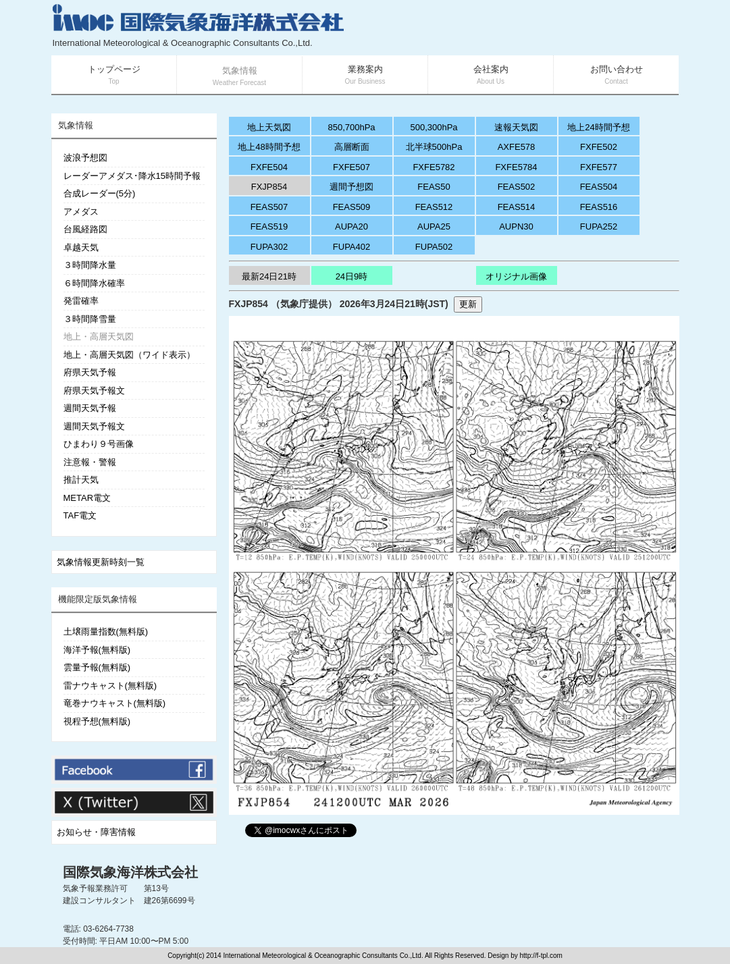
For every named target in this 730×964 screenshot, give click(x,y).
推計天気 (81, 480)
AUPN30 (516, 226)
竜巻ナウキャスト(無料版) (114, 703)
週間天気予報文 (94, 426)
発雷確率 (81, 301)
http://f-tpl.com (541, 955)
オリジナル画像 (516, 276)
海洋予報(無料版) (97, 650)
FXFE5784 (516, 167)
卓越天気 (81, 247)
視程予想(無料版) (97, 721)
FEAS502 (517, 187)
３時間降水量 (89, 265)
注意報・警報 (89, 462)
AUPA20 (351, 226)
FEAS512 (434, 207)
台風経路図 (85, 229)
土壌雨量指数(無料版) (106, 631)
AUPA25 (433, 226)
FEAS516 (599, 207)
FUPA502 (433, 247)
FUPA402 (351, 247)
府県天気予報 (89, 372)
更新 (468, 304)
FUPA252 (598, 226)
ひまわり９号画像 (98, 444)
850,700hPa (351, 127)
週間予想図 (351, 187)
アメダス (81, 212)
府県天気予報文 (94, 390)
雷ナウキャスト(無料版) (110, 685)
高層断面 (351, 147)
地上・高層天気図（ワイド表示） (129, 355)
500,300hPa (433, 127)
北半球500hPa (434, 147)
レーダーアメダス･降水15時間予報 (132, 176)
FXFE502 (598, 147)
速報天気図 (516, 127)
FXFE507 (351, 167)
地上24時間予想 (598, 127)
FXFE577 (598, 167)
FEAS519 (269, 226)
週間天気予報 (89, 408)
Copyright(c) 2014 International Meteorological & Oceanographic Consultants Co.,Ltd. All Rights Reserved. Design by (343, 955)
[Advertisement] (518, 27)
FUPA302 (269, 247)
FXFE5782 (433, 167)
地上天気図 (269, 127)
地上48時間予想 (269, 147)
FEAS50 (433, 187)
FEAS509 (352, 207)
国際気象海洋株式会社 (130, 872)
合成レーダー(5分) (99, 193)
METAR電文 (87, 498)
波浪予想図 (85, 158)
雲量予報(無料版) (97, 667)
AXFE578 (517, 147)
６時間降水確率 (94, 283)
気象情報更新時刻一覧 (101, 562)
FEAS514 (517, 207)
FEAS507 (269, 207)
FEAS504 (599, 187)
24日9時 (352, 276)
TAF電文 (80, 515)
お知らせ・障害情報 (96, 832)
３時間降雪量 (89, 319)
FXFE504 (269, 167)
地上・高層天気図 (98, 336)
